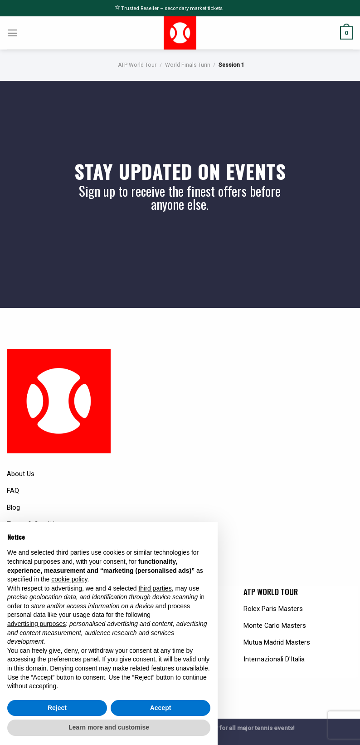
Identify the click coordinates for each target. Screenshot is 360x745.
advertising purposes (36, 623)
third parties (154, 588)
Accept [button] (160, 707)
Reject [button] (57, 707)
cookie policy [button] (69, 579)
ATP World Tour (137, 65)
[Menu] (13, 33)
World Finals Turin (187, 65)
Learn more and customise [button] (108, 727)
